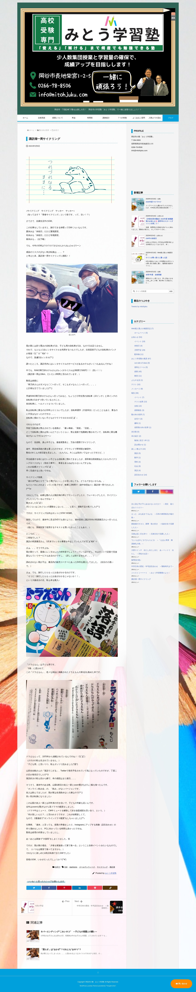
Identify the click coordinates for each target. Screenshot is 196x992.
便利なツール (141, 367)
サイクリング (102, 867)
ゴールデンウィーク (87, 867)
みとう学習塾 (110, 873)
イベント (139, 341)
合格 (138, 406)
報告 (135, 393)
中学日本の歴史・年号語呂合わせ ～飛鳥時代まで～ (152, 566)
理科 (137, 462)
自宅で (56, 130)
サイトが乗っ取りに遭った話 (156, 258)
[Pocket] (94, 888)
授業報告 (139, 410)
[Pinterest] (64, 888)
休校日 (138, 346)
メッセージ (137, 389)
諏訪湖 (112, 867)
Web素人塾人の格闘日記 (142, 329)
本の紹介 (136, 436)
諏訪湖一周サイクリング (141, 579)
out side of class (142, 363)
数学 (137, 458)
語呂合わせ (140, 475)
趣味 (137, 423)
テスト (135, 384)
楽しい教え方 (138, 449)
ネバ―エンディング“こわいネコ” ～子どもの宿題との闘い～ (69, 932)
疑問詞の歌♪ (136, 560)
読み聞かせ (140, 445)
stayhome (73, 867)
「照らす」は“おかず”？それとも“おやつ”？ (61, 949)
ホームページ (141, 333)
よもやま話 (137, 380)
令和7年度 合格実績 (153, 275)
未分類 (135, 432)
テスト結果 (140, 402)
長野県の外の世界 (142, 427)
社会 (137, 466)
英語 (137, 470)
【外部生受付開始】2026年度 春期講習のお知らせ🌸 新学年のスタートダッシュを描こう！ (159, 221)
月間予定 (139, 350)
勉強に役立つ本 (141, 440)
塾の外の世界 (44, 130)
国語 (137, 453)
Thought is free (110, 986)
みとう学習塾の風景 (141, 359)
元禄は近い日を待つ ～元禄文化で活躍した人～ (150, 534)
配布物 (138, 354)
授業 (138, 372)
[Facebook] (49, 888)
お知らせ (136, 337)
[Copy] (110, 888)
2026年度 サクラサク (153, 202)
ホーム (31, 130)
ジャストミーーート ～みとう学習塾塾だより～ (150, 573)
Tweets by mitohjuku (139, 306)
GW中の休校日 (151, 238)
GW (65, 867)
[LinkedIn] (79, 888)
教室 (138, 376)
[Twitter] (33, 888)
